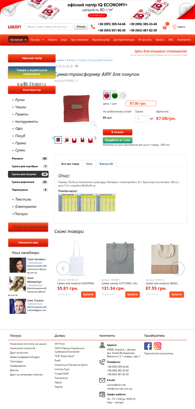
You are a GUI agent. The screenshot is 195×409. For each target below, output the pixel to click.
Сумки (20, 150)
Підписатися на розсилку (158, 353)
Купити (88, 294)
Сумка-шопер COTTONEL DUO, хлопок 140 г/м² (120, 283)
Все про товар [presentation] (70, 164)
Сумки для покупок (30, 174)
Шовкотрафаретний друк (25, 357)
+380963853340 (34, 285)
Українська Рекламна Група (71, 364)
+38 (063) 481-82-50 (143, 30)
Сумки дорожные (30, 182)
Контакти (107, 336)
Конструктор (32, 90)
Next (186, 9)
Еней (57, 360)
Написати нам (28, 242)
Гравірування (18, 365)
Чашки (20, 107)
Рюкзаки (30, 158)
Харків (58, 386)
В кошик (117, 132)
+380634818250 (34, 304)
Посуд (20, 136)
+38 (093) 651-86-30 (111, 30)
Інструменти (26, 122)
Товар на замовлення (30, 227)
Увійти (181, 27)
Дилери (60, 336)
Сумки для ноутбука (30, 166)
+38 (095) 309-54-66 (111, 24)
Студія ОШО (62, 373)
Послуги (21, 214)
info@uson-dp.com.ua (119, 388)
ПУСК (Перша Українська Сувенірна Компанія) (69, 350)
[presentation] (89, 164)
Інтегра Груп (62, 369)
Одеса (58, 382)
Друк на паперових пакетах (26, 374)
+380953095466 (34, 263)
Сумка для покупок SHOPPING (75, 283)
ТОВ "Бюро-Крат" (65, 356)
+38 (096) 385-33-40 (143, 24)
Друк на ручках (19, 352)
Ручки (20, 100)
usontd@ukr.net (116, 385)
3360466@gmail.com (36, 310)
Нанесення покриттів (22, 348)
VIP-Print (60, 344)
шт (151, 118)
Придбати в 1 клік (117, 140)
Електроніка (25, 207)
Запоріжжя (61, 378)
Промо (20, 143)
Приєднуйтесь (154, 336)
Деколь (14, 370)
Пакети (21, 114)
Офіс (19, 129)
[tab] (70, 163)
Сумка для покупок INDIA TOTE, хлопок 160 (161, 283)
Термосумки (30, 190)
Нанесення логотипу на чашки (28, 344)
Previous (9, 9)
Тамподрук (16, 361)
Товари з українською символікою (32, 72)
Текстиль (23, 199)
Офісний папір (32, 58)
